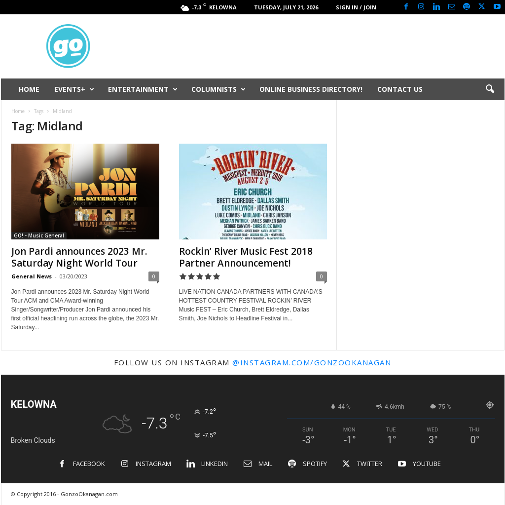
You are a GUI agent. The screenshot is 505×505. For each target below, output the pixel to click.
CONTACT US (400, 89)
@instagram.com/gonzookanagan (311, 362)
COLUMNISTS (218, 89)
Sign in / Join (356, 7)
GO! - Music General (39, 235)
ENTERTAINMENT (143, 89)
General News (31, 276)
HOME (29, 89)
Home (18, 111)
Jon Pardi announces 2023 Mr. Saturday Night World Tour (79, 257)
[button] (490, 89)
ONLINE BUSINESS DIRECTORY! (310, 89)
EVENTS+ (74, 89)
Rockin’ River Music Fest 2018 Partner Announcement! (246, 257)
